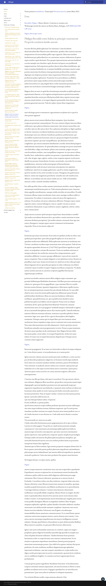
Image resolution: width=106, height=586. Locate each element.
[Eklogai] (4, 2)
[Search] (93, 1)
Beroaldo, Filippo (31, 23)
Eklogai (6, 9)
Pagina (27, 107)
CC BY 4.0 (28, 582)
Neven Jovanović (60, 11)
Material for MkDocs (13, 584)
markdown (40, 11)
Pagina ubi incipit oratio (33, 33)
